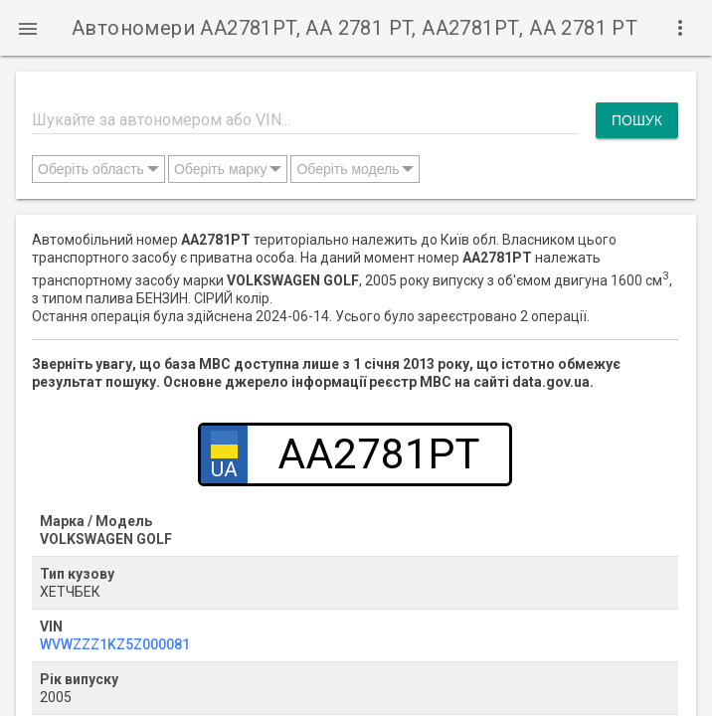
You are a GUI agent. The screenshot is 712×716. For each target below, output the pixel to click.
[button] (28, 28)
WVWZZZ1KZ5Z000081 (115, 644)
